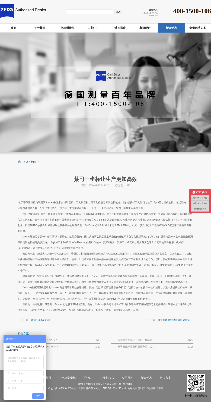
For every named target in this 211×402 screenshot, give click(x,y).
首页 (25, 162)
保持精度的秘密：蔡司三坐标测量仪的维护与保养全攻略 (136, 340)
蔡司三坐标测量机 (181, 214)
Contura (26, 236)
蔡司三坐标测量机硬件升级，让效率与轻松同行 (136, 346)
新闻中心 (36, 162)
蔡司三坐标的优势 (41, 320)
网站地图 (132, 388)
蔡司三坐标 (144, 388)
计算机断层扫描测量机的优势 (174, 320)
